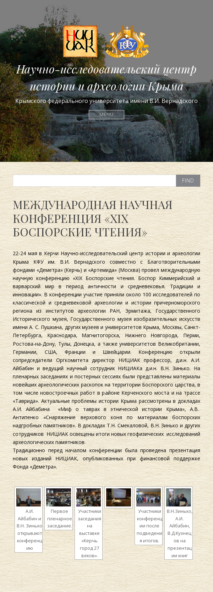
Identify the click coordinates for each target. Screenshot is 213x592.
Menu (107, 114)
